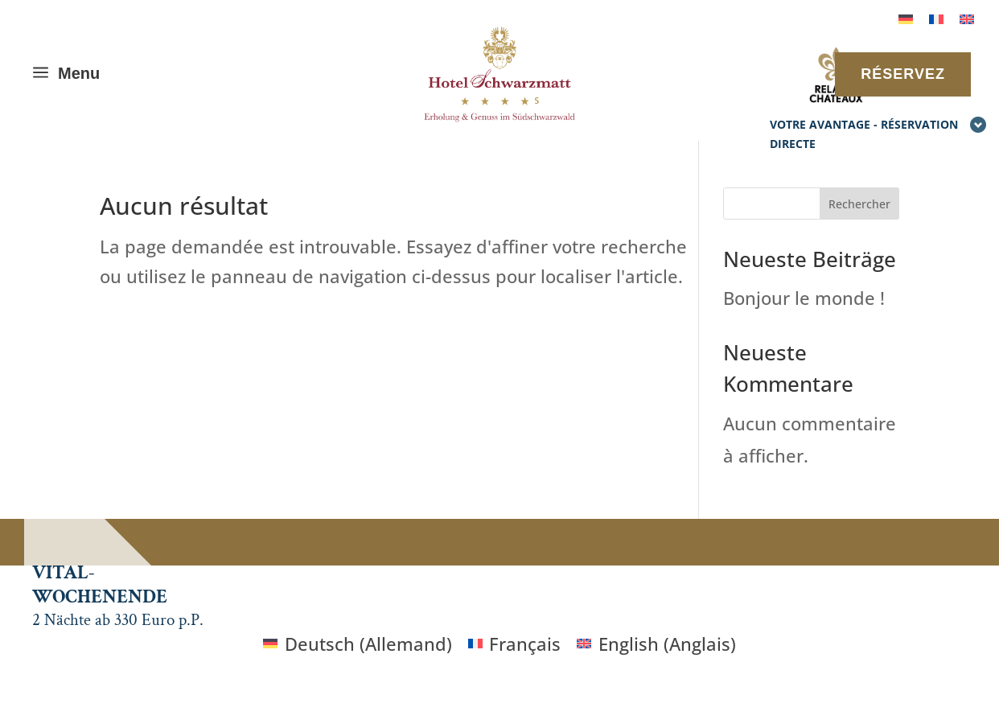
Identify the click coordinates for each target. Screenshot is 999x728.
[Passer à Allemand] (905, 17)
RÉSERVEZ (903, 74)
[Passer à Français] (936, 17)
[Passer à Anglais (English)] (656, 642)
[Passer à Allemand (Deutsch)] (357, 642)
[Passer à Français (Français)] (514, 642)
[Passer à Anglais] (967, 17)
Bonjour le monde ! (804, 298)
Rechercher (859, 204)
